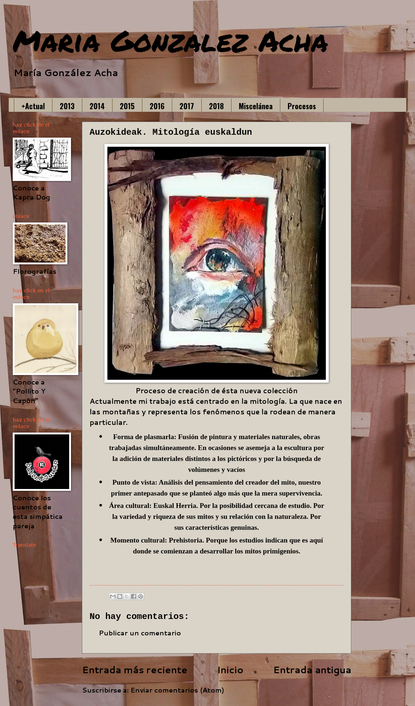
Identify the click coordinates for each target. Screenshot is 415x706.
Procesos (302, 105)
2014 (97, 105)
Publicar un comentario (140, 633)
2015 (127, 105)
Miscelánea (256, 105)
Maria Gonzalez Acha (170, 40)
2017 (186, 105)
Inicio (230, 669)
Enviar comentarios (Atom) (177, 690)
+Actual (33, 105)
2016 (157, 105)
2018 (216, 105)
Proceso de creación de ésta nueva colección (216, 390)
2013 (67, 105)
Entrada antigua (312, 669)
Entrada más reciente (134, 669)
